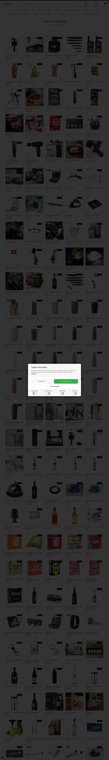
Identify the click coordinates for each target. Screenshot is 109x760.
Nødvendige (34, 392)
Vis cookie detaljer (54, 386)
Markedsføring (48, 392)
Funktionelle (62, 392)
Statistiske (75, 392)
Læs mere (33, 373)
